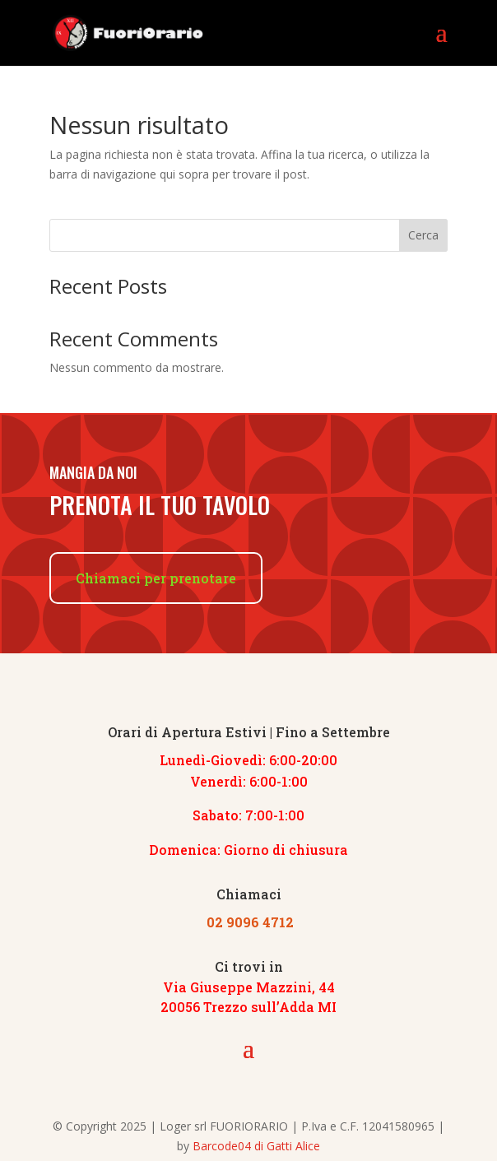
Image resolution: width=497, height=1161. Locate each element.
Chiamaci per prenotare (156, 578)
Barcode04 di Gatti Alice (256, 1146)
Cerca (423, 235)
